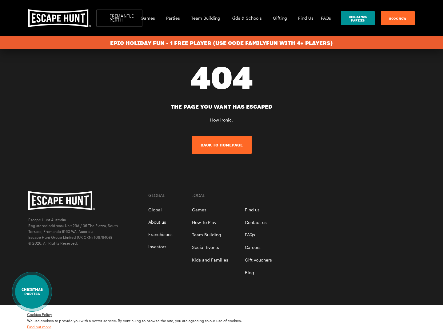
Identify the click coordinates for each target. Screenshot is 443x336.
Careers (253, 247)
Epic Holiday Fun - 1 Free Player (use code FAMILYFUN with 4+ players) (221, 42)
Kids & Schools (248, 18)
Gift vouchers (258, 259)
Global (155, 209)
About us (157, 222)
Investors (157, 246)
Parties (175, 18)
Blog (249, 272)
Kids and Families (210, 259)
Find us (252, 209)
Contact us (256, 222)
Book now (397, 18)
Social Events (205, 247)
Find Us (305, 18)
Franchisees (160, 234)
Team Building (207, 18)
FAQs (326, 18)
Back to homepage (222, 145)
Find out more (39, 327)
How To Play (204, 222)
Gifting (282, 18)
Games (150, 18)
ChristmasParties (358, 18)
